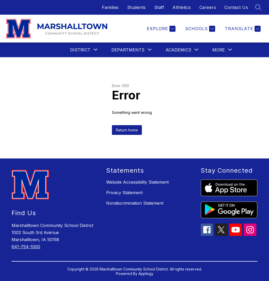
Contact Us (236, 7)
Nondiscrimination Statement (134, 203)
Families (110, 7)
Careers (207, 7)
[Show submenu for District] (80, 50)
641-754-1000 (26, 246)
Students (136, 7)
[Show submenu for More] (218, 50)
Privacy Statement (124, 192)
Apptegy (145, 273)
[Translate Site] (242, 28)
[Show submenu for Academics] (178, 50)
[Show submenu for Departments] (127, 50)
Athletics (182, 7)
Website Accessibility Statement (137, 182)
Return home (127, 130)
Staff (159, 7)
